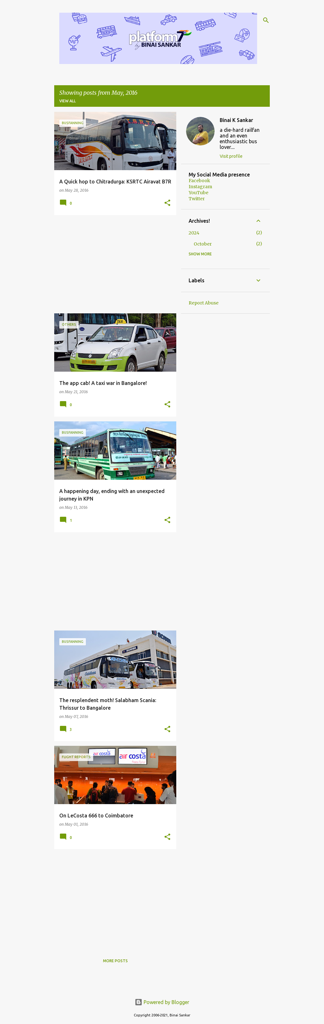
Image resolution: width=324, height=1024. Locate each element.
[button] (167, 203)
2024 (194, 233)
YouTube (198, 192)
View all (67, 101)
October (203, 244)
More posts (115, 961)
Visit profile (231, 156)
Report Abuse (203, 303)
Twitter (197, 199)
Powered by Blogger (162, 1002)
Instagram (200, 186)
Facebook (199, 180)
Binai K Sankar (236, 120)
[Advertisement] (113, 264)
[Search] (266, 20)
